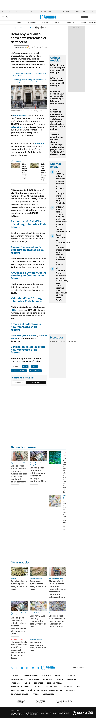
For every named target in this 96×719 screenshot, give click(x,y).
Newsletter (91, 22)
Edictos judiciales (19, 694)
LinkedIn (27, 668)
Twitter (12, 668)
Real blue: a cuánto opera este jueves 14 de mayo (38, 646)
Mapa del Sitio (17, 690)
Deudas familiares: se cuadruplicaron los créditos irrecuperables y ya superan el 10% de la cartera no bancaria (63, 250)
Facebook (16, 668)
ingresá (91, 16)
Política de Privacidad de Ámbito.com (45, 690)
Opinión (83, 22)
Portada (15, 676)
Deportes (38, 683)
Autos (38, 687)
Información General (21, 687)
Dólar (19, 22)
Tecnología (67, 687)
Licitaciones (48, 694)
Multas (35, 694)
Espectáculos (51, 687)
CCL (13, 310)
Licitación (85, 12)
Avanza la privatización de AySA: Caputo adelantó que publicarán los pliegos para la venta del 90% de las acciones (57, 144)
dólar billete (17, 127)
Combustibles (30, 12)
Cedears (73, 341)
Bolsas (58, 341)
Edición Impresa (54, 683)
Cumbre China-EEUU (45, 12)
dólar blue (40, 143)
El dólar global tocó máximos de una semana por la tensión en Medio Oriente (57, 621)
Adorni (57, 12)
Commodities (65, 341)
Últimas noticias (30, 676)
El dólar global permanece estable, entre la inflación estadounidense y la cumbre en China (19, 625)
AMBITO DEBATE (64, 702)
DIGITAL (21, 702)
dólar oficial (19, 115)
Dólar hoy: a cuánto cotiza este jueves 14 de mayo (24, 171)
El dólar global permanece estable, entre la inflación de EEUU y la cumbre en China (38, 474)
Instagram (22, 668)
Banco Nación (35, 371)
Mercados (34, 679)
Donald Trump (67, 12)
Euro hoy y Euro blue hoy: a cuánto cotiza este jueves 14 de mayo (65, 515)
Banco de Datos (18, 679)
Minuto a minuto (18, 639)
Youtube (33, 668)
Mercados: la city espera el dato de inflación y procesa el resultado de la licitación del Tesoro (19, 650)
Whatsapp (38, 668)
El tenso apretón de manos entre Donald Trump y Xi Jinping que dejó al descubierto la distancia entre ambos (57, 119)
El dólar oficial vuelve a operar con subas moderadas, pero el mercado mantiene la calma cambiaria (19, 473)
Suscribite (36, 382)
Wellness (71, 679)
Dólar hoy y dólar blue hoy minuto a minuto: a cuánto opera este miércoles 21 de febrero (29, 81)
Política (57, 22)
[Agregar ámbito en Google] (21, 47)
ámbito (13, 28)
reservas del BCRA (19, 371)
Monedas (53, 341)
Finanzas (45, 22)
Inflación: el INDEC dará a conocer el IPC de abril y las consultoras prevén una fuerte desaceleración (63, 219)
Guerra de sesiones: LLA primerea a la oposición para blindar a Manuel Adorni (57, 97)
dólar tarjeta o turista (24, 335)
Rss (78, 687)
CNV (77, 12)
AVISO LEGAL (71, 690)
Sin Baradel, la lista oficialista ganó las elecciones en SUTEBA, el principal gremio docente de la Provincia (61, 187)
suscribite (84, 16)
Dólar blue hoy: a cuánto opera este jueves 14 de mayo (43, 172)
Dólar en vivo (18, 12)
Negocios (70, 22)
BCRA (34, 367)
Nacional (15, 683)
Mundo (27, 683)
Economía (32, 22)
